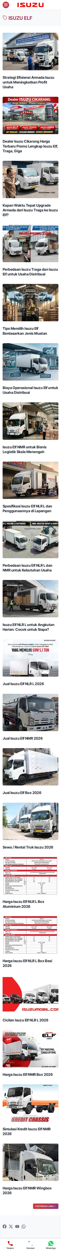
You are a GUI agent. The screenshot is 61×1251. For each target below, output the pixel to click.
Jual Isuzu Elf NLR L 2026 (23, 684)
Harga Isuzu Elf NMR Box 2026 (28, 1074)
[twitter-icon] (11, 1227)
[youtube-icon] (17, 1227)
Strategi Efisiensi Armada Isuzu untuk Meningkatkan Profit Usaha (28, 82)
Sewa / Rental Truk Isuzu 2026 (28, 847)
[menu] (6, 5)
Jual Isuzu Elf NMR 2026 (23, 738)
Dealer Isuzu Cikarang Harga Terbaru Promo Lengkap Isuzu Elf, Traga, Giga (30, 146)
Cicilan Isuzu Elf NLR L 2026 (25, 1020)
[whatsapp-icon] (24, 1227)
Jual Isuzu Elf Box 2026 (22, 793)
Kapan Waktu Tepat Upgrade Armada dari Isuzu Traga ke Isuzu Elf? (30, 210)
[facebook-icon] (5, 1227)
